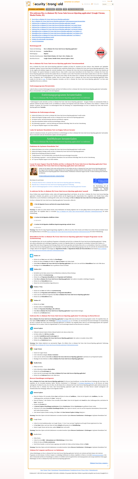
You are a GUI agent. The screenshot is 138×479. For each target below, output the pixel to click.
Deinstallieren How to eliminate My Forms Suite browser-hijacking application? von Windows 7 (56, 35)
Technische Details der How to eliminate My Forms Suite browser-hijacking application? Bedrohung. (56, 182)
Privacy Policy (84, 470)
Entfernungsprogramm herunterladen (61, 96)
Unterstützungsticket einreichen (51, 176)
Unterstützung (54, 470)
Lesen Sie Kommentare (38, 41)
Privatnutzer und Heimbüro (36, 9)
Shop (49, 470)
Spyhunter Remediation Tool (64, 320)
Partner (45, 470)
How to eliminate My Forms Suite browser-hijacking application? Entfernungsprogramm (79, 211)
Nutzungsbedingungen (64, 470)
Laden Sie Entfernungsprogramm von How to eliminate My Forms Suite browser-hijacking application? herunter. (59, 186)
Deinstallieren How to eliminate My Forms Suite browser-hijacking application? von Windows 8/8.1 (57, 33)
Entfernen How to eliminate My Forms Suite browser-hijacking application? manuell (53, 23)
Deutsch (109, 1)
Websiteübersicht (93, 470)
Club (65, 9)
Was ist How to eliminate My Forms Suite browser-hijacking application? (50, 19)
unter (44, 79)
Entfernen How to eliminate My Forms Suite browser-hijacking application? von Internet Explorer (57, 29)
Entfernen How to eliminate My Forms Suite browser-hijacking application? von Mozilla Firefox (56, 27)
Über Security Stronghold (76, 9)
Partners (58, 9)
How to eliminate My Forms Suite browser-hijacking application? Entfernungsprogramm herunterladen (58, 21)
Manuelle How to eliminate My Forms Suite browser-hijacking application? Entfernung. (53, 184)
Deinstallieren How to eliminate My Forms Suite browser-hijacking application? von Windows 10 (56, 31)
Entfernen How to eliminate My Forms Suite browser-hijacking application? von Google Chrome (56, 25)
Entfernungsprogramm (97, 455)
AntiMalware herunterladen (61, 140)
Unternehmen (50, 9)
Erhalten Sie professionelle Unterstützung (42, 39)
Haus (41, 470)
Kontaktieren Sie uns (76, 470)
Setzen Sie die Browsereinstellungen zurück (43, 37)
